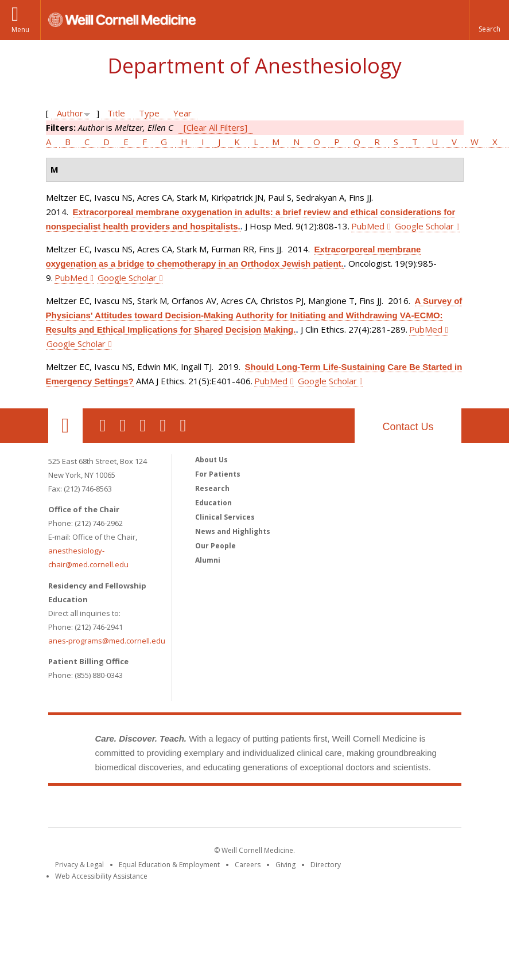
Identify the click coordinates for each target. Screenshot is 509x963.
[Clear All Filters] (215, 127)
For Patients (217, 474)
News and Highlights (232, 531)
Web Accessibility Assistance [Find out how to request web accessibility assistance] (101, 876)
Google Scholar (424, 226)
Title (116, 113)
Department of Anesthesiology (254, 66)
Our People (215, 546)
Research (212, 488)
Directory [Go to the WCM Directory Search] (325, 865)
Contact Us (407, 426)
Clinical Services (225, 517)
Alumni (207, 560)
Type (149, 113)
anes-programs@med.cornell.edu (106, 640)
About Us (211, 460)
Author (70, 113)
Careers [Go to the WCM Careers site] (248, 865)
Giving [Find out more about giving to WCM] (285, 865)
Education (213, 503)
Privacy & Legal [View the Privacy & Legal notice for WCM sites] (79, 865)
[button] (489, 20)
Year (182, 113)
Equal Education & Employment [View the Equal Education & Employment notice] (169, 865)
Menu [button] (20, 29)
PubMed (367, 226)
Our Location (65, 425)
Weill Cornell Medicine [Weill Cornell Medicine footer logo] (255, 809)
